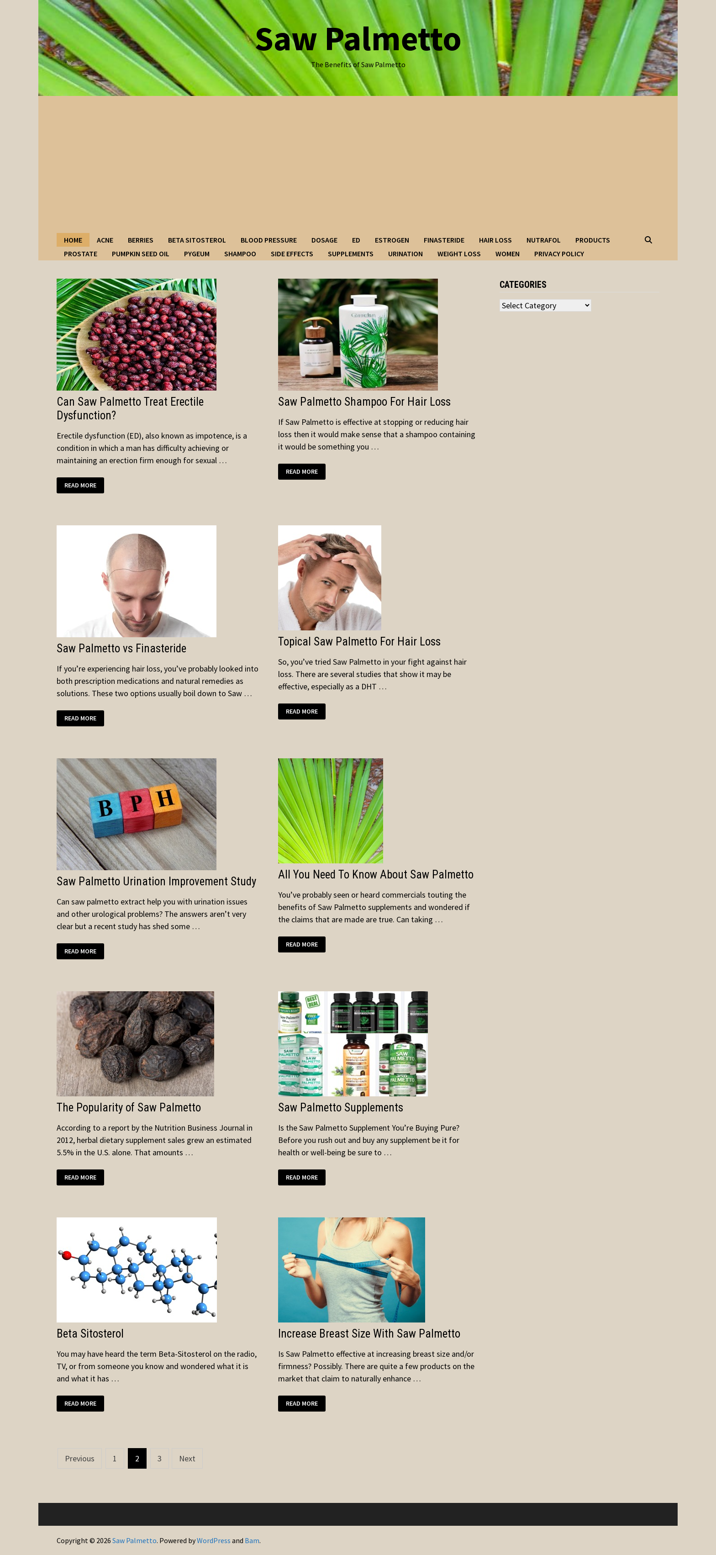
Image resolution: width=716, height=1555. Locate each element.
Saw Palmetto (358, 38)
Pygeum (197, 253)
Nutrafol (543, 239)
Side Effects (292, 253)
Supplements (351, 253)
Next (187, 1458)
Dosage (324, 239)
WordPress (214, 1540)
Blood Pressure (269, 239)
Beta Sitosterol (197, 239)
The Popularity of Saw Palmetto (129, 1107)
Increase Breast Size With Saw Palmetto (369, 1333)
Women (507, 253)
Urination (405, 253)
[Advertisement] (358, 164)
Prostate (80, 253)
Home (73, 239)
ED (356, 239)
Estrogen (392, 239)
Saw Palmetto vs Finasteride (121, 648)
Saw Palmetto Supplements (340, 1107)
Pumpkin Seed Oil (140, 253)
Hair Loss (495, 239)
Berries (140, 239)
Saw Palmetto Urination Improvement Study (156, 881)
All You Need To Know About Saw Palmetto (376, 874)
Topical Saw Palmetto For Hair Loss (359, 641)
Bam (252, 1540)
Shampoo (240, 253)
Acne (105, 239)
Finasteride (444, 239)
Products (592, 239)
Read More (84, 485)
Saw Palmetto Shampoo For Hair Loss (364, 401)
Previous (80, 1458)
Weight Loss (459, 253)
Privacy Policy (559, 253)
